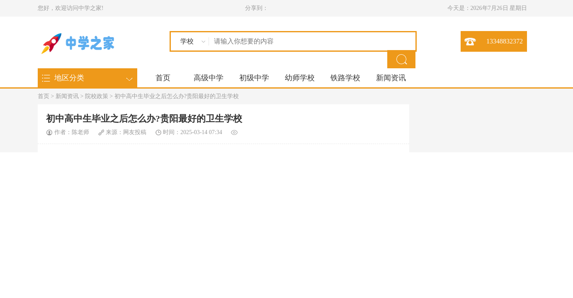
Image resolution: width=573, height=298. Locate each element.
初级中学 (254, 78)
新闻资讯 (391, 78)
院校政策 (96, 96)
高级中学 (208, 78)
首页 (162, 78)
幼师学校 (300, 78)
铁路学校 (345, 78)
